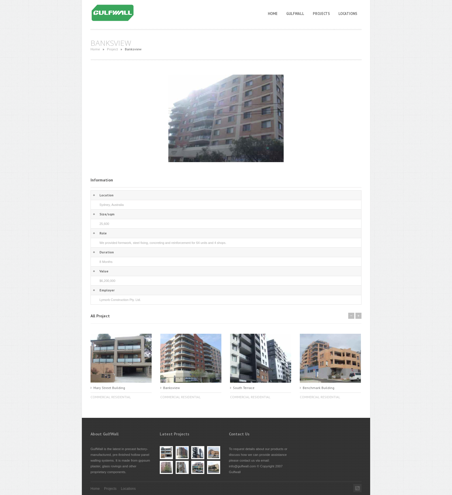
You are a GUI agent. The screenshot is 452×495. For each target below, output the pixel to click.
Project (112, 49)
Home (273, 13)
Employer (107, 290)
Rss (357, 488)
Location (106, 195)
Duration (106, 252)
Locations (347, 13)
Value (103, 271)
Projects (321, 13)
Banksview (171, 388)
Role (103, 233)
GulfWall (295, 13)
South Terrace (244, 388)
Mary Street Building (109, 388)
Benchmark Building (318, 388)
